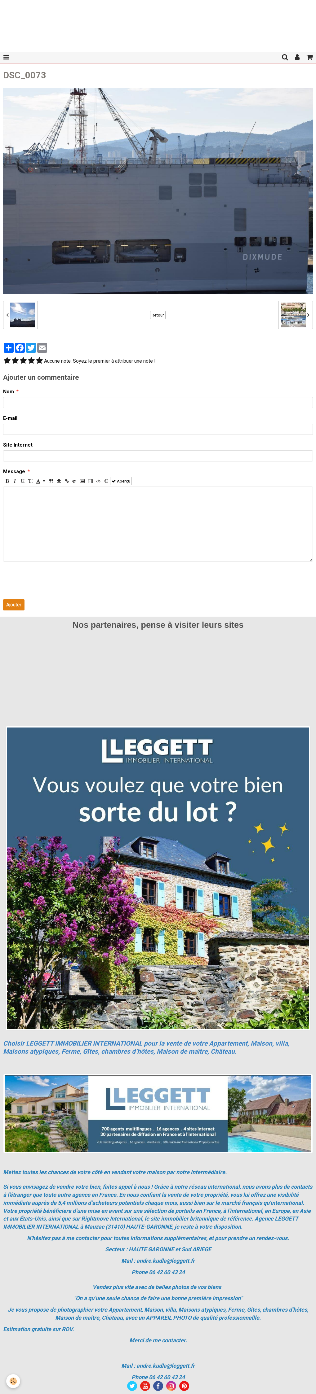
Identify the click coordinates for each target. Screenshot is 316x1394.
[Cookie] (13, 1381)
